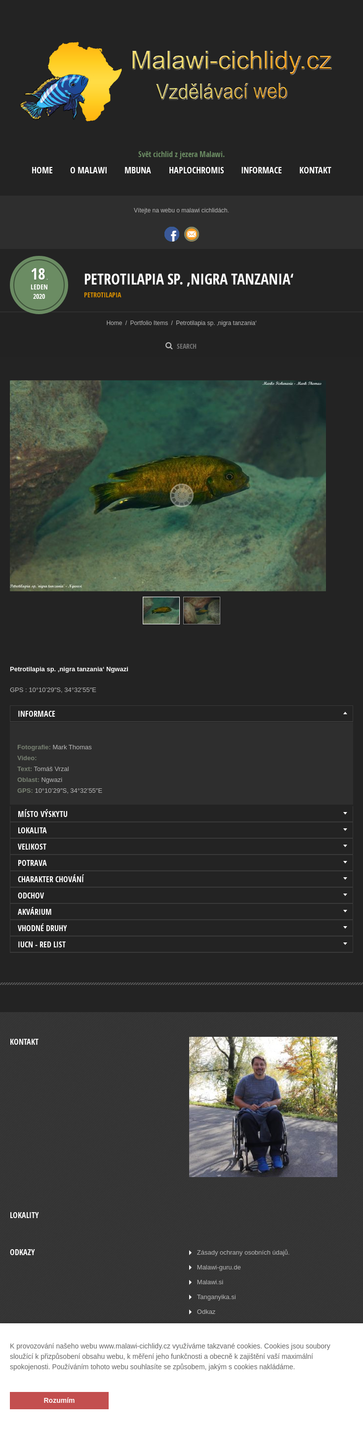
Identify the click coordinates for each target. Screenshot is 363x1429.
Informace (261, 170)
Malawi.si (210, 1282)
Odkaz (206, 1311)
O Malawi (88, 170)
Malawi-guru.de (219, 1267)
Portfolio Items (149, 323)
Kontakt (315, 170)
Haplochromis (196, 170)
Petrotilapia (102, 294)
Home (42, 170)
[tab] (181, 713)
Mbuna (137, 170)
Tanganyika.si (216, 1297)
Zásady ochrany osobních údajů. (243, 1252)
